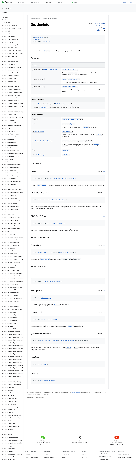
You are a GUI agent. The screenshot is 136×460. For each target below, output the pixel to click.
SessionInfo (46, 41)
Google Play (61, 2)
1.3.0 (104, 28)
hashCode (65, 150)
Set (41, 141)
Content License (75, 392)
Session (47, 51)
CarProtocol (38, 39)
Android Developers (36, 18)
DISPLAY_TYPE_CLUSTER (69, 79)
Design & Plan (35, 2)
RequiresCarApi (39, 38)
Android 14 (84, 457)
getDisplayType (67, 124)
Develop (45, 18)
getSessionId (66, 131)
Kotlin (98, 30)
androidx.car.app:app (99, 23)
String (63, 104)
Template (50, 141)
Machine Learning (49, 457)
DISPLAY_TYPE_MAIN (68, 87)
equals (64, 119)
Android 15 (84, 454)
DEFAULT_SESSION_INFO (69, 69)
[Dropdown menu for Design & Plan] (41, 2)
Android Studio (128, 2)
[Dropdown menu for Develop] (53, 2)
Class (45, 141)
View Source (99, 26)
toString (65, 155)
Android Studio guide (105, 456)
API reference (7, 8)
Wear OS (64, 457)
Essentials (21, 2)
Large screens (66, 454)
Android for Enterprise (31, 457)
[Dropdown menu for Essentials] (26, 2)
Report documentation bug (125, 457)
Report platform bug (123, 454)
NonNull (45, 69)
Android (27, 454)
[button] (11, 25)
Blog (75, 2)
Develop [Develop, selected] (48, 2)
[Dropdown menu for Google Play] (67, 2)
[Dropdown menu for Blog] (79, 2)
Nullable (71, 119)
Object (77, 119)
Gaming (46, 454)
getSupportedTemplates (70, 141)
